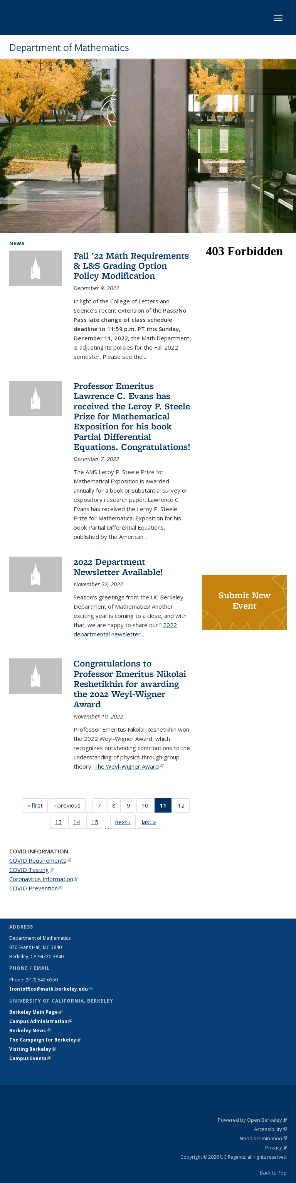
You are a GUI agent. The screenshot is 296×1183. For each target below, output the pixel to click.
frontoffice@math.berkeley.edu (50, 989)
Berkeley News (29, 1030)
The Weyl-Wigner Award (128, 766)
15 (97, 823)
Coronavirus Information (43, 879)
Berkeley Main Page (35, 1012)
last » (151, 822)
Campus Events (30, 1058)
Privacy (276, 1147)
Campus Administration (40, 1021)
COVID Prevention (35, 888)
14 (79, 823)
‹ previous (70, 805)
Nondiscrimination (263, 1138)
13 (61, 823)
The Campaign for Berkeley (45, 1040)
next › (125, 822)
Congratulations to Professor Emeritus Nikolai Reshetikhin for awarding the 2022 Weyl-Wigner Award (130, 683)
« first (37, 805)
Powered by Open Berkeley (252, 1119)
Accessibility (270, 1129)
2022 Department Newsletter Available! (118, 566)
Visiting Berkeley (32, 1049)
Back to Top (273, 1172)
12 (184, 807)
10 (147, 807)
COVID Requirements (40, 860)
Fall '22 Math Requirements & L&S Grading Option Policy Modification (131, 265)
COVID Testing (31, 869)
